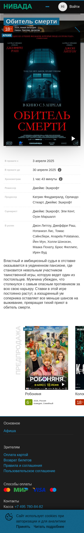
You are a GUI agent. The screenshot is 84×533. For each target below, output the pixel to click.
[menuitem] (47, 7)
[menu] (44, 7)
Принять (23, 527)
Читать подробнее (49, 527)
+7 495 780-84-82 (29, 507)
